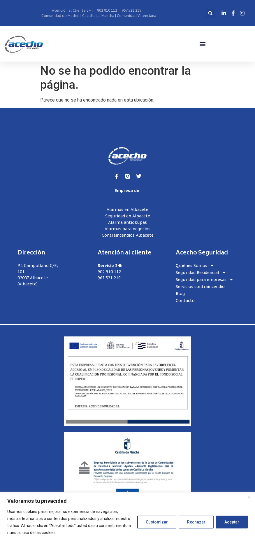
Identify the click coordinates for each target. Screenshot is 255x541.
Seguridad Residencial (201, 273)
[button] (210, 13)
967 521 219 (109, 277)
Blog (180, 293)
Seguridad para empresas (204, 280)
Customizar (156, 522)
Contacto (185, 300)
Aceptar (231, 522)
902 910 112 (109, 271)
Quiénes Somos (195, 266)
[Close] (248, 497)
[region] (127, 516)
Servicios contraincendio (200, 286)
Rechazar (196, 522)
